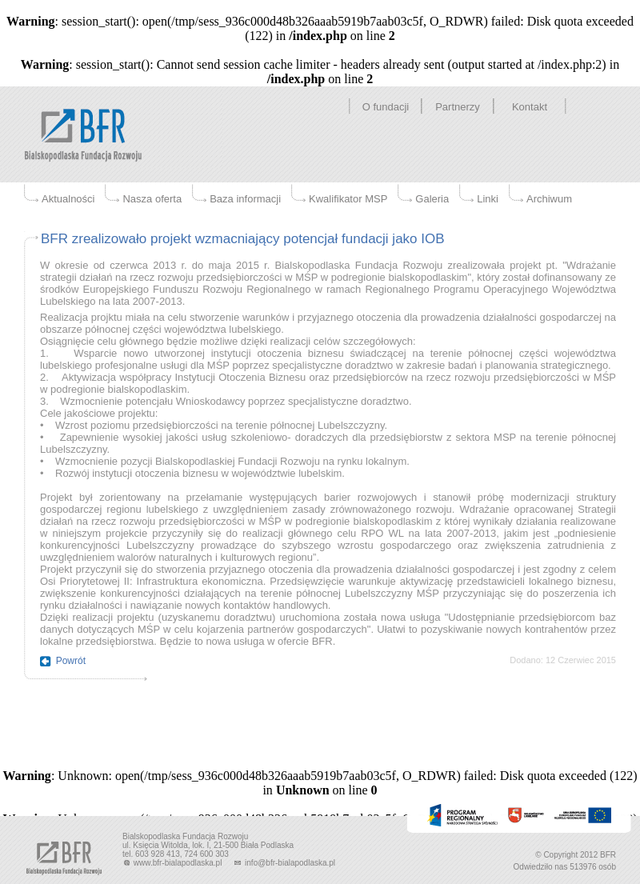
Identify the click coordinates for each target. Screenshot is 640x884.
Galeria (432, 199)
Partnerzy (457, 107)
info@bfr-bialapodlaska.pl (284, 862)
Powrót (71, 660)
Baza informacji (245, 199)
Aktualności (68, 199)
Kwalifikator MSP (348, 199)
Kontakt (529, 107)
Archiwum (549, 199)
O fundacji (386, 107)
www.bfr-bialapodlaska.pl (173, 862)
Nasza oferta (152, 199)
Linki (487, 199)
